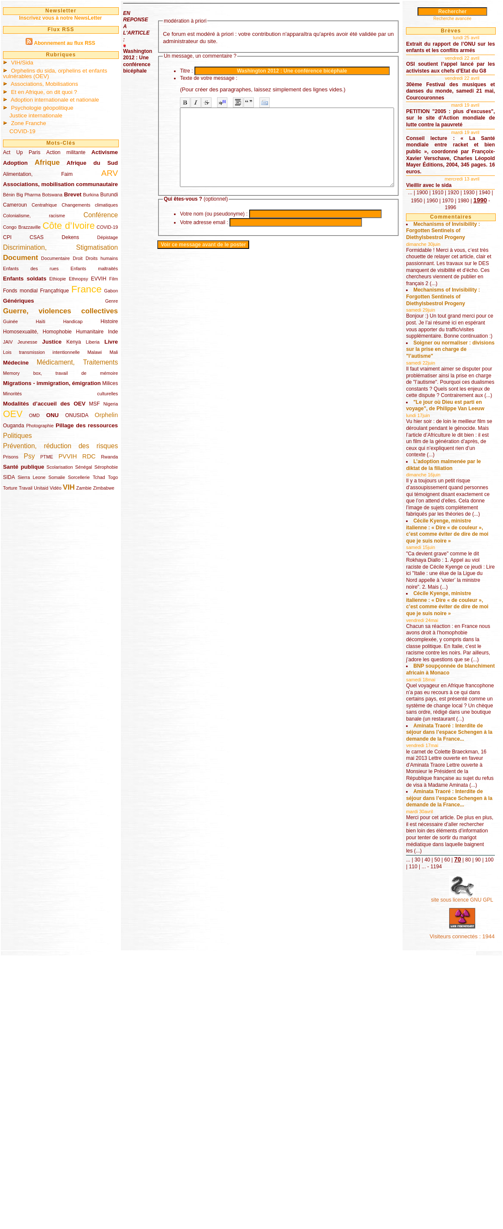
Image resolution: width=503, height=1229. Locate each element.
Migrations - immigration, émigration (52, 383)
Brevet (73, 194)
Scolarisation (60, 467)
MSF (94, 404)
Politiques (17, 435)
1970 (439, 247)
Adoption (15, 163)
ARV (109, 173)
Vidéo (55, 487)
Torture (10, 487)
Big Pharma (28, 194)
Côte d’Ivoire (68, 225)
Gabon (111, 290)
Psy (29, 456)
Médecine (16, 362)
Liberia (93, 341)
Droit (77, 258)
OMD (34, 415)
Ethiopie (57, 278)
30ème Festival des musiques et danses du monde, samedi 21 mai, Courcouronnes (464, 108)
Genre (111, 301)
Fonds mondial (20, 291)
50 (462, 1112)
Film (113, 278)
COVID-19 (22, 131)
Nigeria (110, 403)
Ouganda (13, 426)
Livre (111, 342)
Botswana (52, 194)
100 (456, 1119)
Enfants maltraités (94, 268)
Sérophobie (106, 467)
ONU (52, 415)
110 (468, 1119)
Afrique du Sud (92, 163)
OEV (13, 414)
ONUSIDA (76, 415)
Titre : (186, 71)
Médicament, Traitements (77, 362)
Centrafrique (44, 204)
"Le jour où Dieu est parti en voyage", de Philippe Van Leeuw (460, 515)
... (439, 233)
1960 (486, 239)
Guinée (10, 321)
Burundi (109, 195)
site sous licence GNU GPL (472, 1163)
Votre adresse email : (204, 238)
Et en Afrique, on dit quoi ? (44, 92)
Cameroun (15, 205)
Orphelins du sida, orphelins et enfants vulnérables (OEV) (55, 73)
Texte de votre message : (208, 78)
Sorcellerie (79, 477)
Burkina (91, 194)
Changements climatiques (90, 204)
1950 (470, 239)
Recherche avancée (465, 18)
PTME (46, 456)
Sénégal (83, 467)
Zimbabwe (104, 487)
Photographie (39, 425)
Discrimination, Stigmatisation (60, 247)
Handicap (73, 321)
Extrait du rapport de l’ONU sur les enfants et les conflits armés (464, 50)
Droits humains (101, 258)
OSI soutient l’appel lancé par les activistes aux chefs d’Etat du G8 (464, 77)
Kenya (73, 342)
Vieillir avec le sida (454, 225)
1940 (455, 239)
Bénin (9, 194)
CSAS (36, 237)
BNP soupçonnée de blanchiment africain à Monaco (460, 852)
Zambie (83, 487)
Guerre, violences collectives (60, 311)
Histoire (109, 321)
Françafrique (54, 291)
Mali (113, 352)
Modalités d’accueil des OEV (44, 403)
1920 (482, 233)
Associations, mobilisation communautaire (60, 184)
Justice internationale (35, 115)
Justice (52, 342)
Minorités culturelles (60, 393)
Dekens (70, 237)
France (86, 289)
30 (443, 1112)
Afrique (47, 162)
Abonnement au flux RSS (64, 43)
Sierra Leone (31, 477)
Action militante (65, 152)
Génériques (18, 301)
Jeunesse (27, 341)
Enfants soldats (25, 278)
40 (453, 1112)
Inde (113, 332)
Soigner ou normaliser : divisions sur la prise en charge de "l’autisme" (463, 433)
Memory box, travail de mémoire (60, 373)
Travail (25, 487)
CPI (7, 237)
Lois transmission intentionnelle (41, 352)
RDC (89, 456)
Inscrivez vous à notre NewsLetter (60, 18)
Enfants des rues (31, 268)
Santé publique (23, 467)
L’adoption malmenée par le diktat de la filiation (462, 591)
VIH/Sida (22, 62)
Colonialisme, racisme (34, 215)
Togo (113, 477)
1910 (467, 233)
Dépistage (107, 237)
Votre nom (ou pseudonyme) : (213, 229)
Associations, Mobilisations (44, 84)
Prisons (10, 456)
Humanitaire (90, 332)
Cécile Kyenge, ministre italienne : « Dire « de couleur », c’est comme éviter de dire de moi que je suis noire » (462, 673)
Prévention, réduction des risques (60, 446)
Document (20, 258)
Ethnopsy (78, 278)
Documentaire (55, 258)
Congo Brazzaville (22, 227)
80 (434, 1119)
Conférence (100, 215)
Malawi (94, 352)
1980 (455, 247)
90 (444, 1119)
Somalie (56, 477)
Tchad (99, 477)
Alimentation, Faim (38, 174)
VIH (69, 487)
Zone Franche (28, 123)
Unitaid (41, 487)
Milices (110, 383)
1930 (439, 239)
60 (473, 1112)
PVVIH (68, 456)
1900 (451, 233)
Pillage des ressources (87, 425)
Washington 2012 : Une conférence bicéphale (137, 61)
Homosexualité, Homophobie (37, 332)
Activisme (104, 152)
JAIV (8, 341)
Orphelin (106, 415)
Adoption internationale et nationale (55, 99)
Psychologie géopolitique (42, 108)
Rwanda (109, 456)
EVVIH (98, 279)
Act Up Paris (21, 152)
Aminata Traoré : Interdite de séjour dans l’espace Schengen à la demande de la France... (461, 942)
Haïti (40, 321)
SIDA (9, 477)
